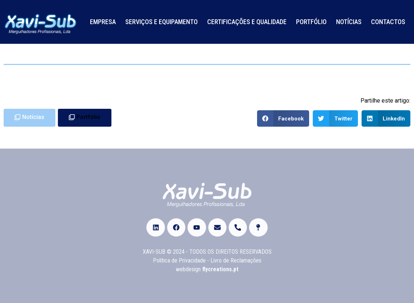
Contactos (388, 22)
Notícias (349, 22)
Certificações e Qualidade (247, 22)
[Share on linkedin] (386, 118)
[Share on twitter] (335, 118)
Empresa (103, 22)
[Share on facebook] (283, 118)
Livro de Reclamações (235, 260)
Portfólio (311, 22)
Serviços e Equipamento (161, 22)
